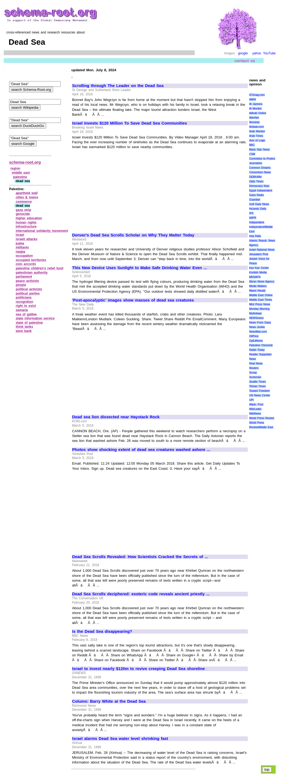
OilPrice (253, 336)
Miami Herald (257, 290)
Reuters (253, 368)
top (266, 769)
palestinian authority (32, 272)
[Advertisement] (117, 188)
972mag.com (257, 94)
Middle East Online (260, 295)
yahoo (256, 53)
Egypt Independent (260, 190)
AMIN (252, 99)
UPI (251, 399)
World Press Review (261, 418)
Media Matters (258, 286)
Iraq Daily (255, 236)
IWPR (252, 217)
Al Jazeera (255, 104)
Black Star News (259, 149)
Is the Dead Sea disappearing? (102, 631)
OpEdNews (256, 340)
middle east (21, 173)
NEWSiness (256, 318)
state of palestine (29, 323)
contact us (245, 60)
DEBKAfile (255, 176)
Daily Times (256, 181)
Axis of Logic (257, 140)
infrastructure (26, 226)
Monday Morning (259, 308)
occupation (24, 256)
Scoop (253, 372)
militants (22, 247)
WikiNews (255, 413)
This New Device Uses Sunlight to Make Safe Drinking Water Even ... (139, 268)
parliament (24, 277)
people (21, 285)
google (243, 53)
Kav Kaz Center (259, 267)
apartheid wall (27, 193)
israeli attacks (27, 239)
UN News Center (259, 395)
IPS (251, 213)
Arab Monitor (257, 131)
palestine (20, 177)
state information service (35, 318)
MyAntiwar (255, 313)
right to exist (26, 306)
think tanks (24, 327)
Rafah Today (257, 349)
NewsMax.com (258, 331)
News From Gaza (260, 322)
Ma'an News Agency (261, 281)
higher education (29, 218)
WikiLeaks (255, 409)
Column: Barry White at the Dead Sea (109, 701)
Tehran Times (257, 386)
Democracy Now (259, 186)
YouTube (269, 53)
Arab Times (256, 135)
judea (20, 243)
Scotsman (255, 377)
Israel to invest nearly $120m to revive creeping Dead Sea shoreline (138, 669)
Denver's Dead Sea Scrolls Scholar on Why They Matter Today (133, 235)
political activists (29, 289)
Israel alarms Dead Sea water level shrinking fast (120, 738)
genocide (23, 214)
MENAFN (254, 277)
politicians (24, 297)
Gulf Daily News (259, 204)
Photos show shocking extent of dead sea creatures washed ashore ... (141, 449)
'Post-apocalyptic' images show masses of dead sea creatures (133, 300)
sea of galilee (26, 314)
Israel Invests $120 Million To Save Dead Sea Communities (129, 123)
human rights (26, 222)
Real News (256, 363)
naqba (20, 252)
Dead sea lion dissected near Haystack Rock (115, 417)
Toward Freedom (259, 390)
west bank (24, 331)
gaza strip (23, 210)
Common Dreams (260, 167)
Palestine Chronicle (261, 345)
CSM (252, 154)
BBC (252, 145)
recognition (24, 302)
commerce (24, 202)
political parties (28, 293)
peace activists (27, 281)
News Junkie (257, 327)
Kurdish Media (258, 272)
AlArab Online (257, 113)
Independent (256, 222)
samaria (22, 310)
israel (20, 235)
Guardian (254, 199)
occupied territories (31, 260)
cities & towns (27, 197)
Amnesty (254, 122)
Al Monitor (255, 108)
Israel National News (262, 249)
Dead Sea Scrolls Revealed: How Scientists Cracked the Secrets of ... (140, 557)
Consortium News (260, 172)
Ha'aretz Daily (257, 208)
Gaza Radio (256, 195)
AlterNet (254, 117)
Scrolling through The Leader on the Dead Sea (117, 86)
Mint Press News (259, 304)
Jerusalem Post (258, 254)
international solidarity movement (42, 231)
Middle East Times (260, 299)
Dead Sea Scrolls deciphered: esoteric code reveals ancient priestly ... (140, 594)
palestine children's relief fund (39, 268)
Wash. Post (256, 404)
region (15, 168)
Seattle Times (257, 381)
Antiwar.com (256, 126)
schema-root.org (25, 162)
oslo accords (26, 264)
